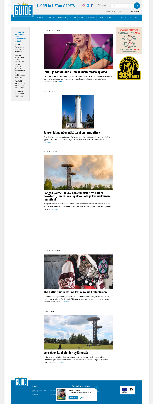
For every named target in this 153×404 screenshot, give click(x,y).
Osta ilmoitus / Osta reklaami (39, 391)
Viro (135, 17)
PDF (83, 398)
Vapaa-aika (91, 17)
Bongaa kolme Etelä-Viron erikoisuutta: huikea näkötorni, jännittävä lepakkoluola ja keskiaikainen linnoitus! (19, 66)
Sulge (97, 387)
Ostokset (72, 17)
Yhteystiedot (36, 394)
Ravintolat (62, 17)
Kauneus (82, 17)
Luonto (100, 17)
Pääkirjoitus (41, 17)
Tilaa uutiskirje (109, 12)
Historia (109, 17)
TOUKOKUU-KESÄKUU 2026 (80, 392)
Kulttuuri (118, 17)
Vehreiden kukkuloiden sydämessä (19, 93)
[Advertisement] (24, 136)
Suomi (104, 6)
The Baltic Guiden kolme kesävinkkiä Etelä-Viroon (19, 84)
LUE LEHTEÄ (73, 398)
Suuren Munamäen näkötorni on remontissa (19, 47)
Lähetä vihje (122, 12)
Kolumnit (52, 17)
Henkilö (128, 17)
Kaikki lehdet (134, 12)
